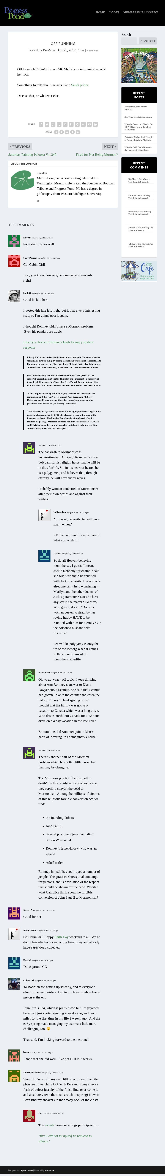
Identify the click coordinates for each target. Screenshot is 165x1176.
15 (81, 52)
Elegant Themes (26, 1172)
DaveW (57, 555)
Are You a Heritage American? (138, 118)
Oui (40, 1115)
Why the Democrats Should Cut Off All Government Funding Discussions (138, 129)
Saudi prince (80, 87)
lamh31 (27, 295)
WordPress (49, 1172)
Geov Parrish (30, 259)
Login (114, 14)
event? (49, 1127)
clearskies (132, 213)
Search (126, 36)
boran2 (27, 1054)
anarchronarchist (32, 1074)
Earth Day (61, 939)
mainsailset (44, 674)
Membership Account (140, 14)
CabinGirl (28, 982)
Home (100, 14)
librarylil (132, 197)
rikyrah (27, 239)
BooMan (49, 52)
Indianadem (59, 514)
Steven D (28, 912)
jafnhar (131, 229)
